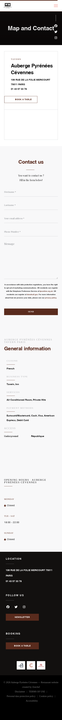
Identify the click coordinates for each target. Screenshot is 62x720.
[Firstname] (31, 192)
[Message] (31, 259)
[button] (56, 5)
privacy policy (50, 298)
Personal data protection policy (23, 697)
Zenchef (36, 687)
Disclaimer (22, 692)
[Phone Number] (31, 231)
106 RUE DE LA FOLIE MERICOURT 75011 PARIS (33, 82)
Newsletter (22, 617)
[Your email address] (31, 218)
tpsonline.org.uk (46, 291)
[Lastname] (31, 205)
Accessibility (32, 701)
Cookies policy (48, 697)
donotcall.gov (32, 294)
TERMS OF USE (39, 692)
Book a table (23, 99)
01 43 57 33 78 (19, 88)
